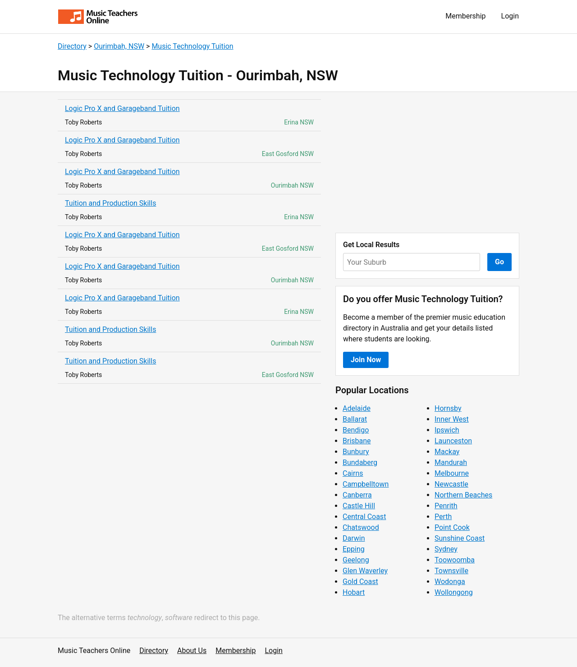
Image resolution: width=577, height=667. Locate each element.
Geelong (356, 560)
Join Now (366, 359)
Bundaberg (360, 462)
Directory (72, 46)
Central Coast (364, 516)
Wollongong (454, 592)
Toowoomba (455, 560)
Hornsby (448, 408)
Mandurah (451, 462)
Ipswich (447, 430)
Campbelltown (366, 484)
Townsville (451, 570)
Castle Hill (359, 505)
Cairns (353, 473)
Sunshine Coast (460, 538)
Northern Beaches (463, 495)
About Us (191, 650)
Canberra (357, 495)
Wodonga (450, 581)
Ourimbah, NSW (119, 46)
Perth (443, 516)
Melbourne (452, 473)
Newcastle (451, 484)
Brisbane (357, 441)
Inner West (452, 419)
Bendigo (356, 430)
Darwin (354, 538)
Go (499, 262)
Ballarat (355, 419)
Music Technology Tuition (192, 46)
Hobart (354, 592)
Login (510, 16)
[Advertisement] (427, 162)
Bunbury (356, 451)
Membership (465, 16)
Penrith (446, 505)
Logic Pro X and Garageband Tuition (122, 108)
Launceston (453, 441)
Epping (354, 549)
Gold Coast (360, 581)
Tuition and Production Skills (110, 203)
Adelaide (357, 408)
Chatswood (361, 527)
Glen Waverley (365, 570)
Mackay (447, 451)
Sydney (446, 549)
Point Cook (452, 527)
